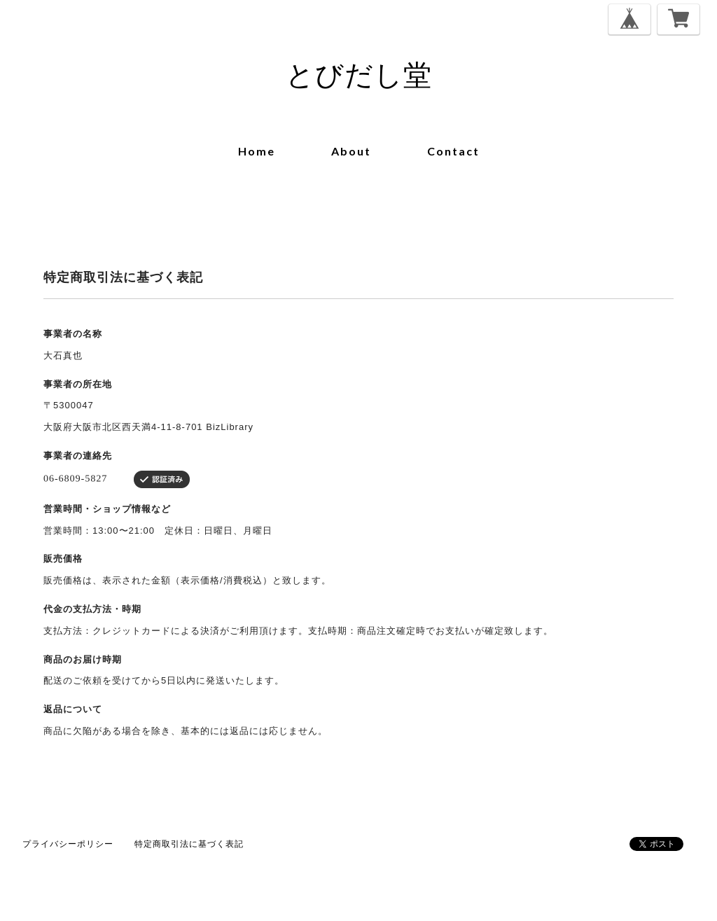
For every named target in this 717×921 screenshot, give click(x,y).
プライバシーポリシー (67, 843)
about (351, 151)
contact (453, 151)
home (256, 151)
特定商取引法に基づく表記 (189, 843)
